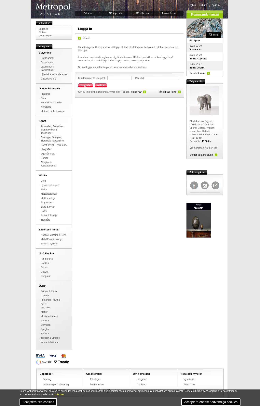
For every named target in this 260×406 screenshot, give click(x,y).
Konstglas (46, 106)
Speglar (45, 329)
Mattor (44, 312)
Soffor (44, 211)
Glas (43, 98)
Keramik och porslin (51, 102)
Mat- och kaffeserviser (52, 111)
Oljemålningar (48, 153)
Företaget (95, 379)
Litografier (46, 149)
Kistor (44, 189)
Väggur (44, 271)
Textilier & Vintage (50, 338)
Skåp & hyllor (48, 206)
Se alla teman (197, 73)
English (192, 5)
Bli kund (203, 5)
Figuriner (45, 93)
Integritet (141, 379)
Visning (47, 379)
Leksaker (45, 307)
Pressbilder (190, 384)
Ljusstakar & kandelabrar (54, 74)
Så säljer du (142, 13)
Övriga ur (45, 276)
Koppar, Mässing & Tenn (53, 235)
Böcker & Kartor (49, 291)
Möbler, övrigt (48, 198)
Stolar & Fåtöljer (49, 215)
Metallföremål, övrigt (51, 239)
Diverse (45, 295)
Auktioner (89, 13)
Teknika (45, 333)
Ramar (44, 158)
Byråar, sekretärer (50, 185)
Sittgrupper (46, 202)
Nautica (45, 320)
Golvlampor (47, 62)
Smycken (45, 325)
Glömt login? (45, 35)
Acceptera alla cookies (38, 402)
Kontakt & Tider (169, 13)
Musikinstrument (49, 316)
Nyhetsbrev (190, 379)
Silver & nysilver (49, 243)
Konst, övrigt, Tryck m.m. (54, 145)
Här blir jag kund (167, 91)
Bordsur (45, 263)
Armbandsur (47, 258)
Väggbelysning (48, 78)
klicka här (136, 91)
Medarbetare (97, 384)
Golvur (44, 267)
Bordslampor (47, 58)
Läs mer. (59, 394)
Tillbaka (86, 38)
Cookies (141, 384)
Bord (43, 180)
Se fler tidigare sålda (201, 154)
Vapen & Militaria (50, 342)
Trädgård (45, 219)
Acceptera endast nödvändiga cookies (211, 402)
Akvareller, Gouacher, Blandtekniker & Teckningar (52, 129)
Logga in (215, 5)
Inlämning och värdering (56, 384)
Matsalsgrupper (49, 193)
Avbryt (101, 85)
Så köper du (115, 13)
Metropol (54, 9)
